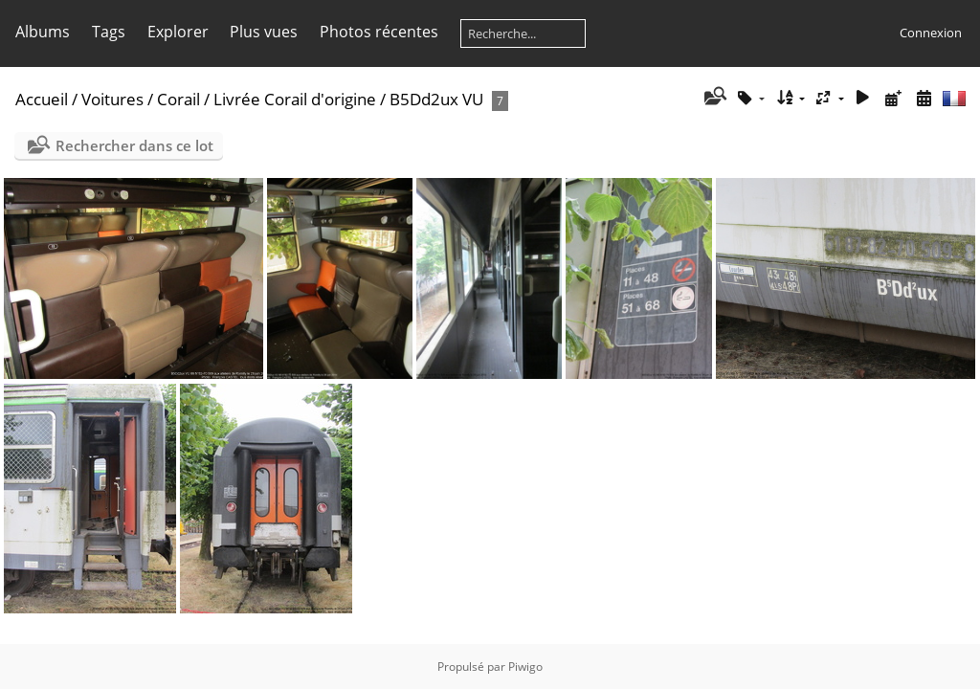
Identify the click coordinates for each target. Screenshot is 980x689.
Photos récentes (379, 31)
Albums (42, 31)
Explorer (178, 31)
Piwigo (525, 666)
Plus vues (264, 31)
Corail (178, 99)
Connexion (931, 32)
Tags (108, 31)
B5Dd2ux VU (436, 99)
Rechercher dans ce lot (134, 145)
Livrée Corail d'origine (294, 99)
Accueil (41, 99)
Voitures (112, 99)
